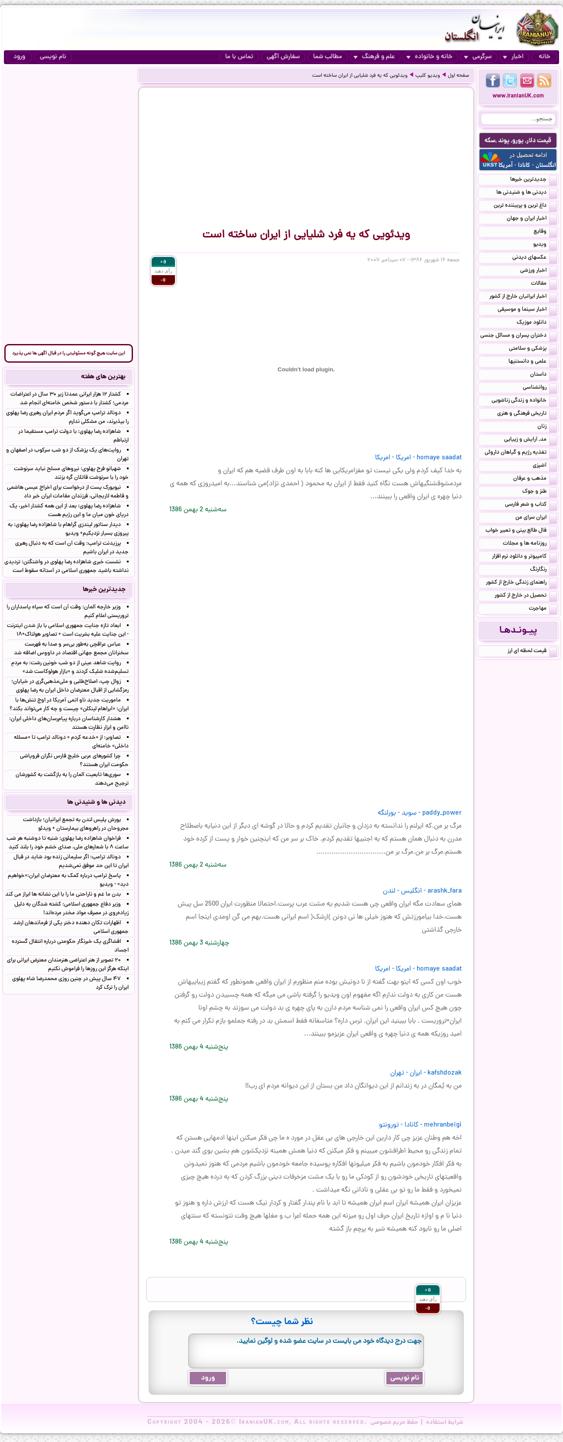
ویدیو (545, 245)
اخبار (513, 57)
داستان (543, 375)
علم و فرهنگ (374, 57)
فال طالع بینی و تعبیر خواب (521, 531)
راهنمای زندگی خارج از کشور (521, 583)
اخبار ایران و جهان (532, 219)
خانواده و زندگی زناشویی (524, 401)
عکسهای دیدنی (534, 258)
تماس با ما (239, 57)
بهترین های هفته (103, 377)
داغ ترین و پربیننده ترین (525, 206)
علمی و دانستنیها (532, 362)
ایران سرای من (536, 518)
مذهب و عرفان (535, 479)
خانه (544, 57)
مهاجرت (543, 609)
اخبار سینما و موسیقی (527, 310)
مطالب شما (327, 57)
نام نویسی (53, 57)
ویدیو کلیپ (427, 76)
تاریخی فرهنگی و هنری (527, 414)
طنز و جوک (539, 492)
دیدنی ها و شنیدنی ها (526, 193)
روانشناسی (540, 388)
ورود (19, 57)
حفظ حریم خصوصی (394, 1422)
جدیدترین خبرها (533, 180)
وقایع (545, 232)
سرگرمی (478, 57)
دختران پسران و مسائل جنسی (518, 336)
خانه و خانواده (429, 57)
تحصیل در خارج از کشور (526, 596)
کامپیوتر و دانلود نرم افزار (524, 557)
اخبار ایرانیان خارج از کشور (523, 297)
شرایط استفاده (444, 1422)
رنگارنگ (543, 570)
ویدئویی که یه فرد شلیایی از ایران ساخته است (360, 76)
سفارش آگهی (283, 57)
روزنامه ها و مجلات (530, 544)
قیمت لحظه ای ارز (532, 651)
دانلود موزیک (537, 323)
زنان (547, 427)
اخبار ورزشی (538, 271)
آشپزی (545, 466)
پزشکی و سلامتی (533, 349)
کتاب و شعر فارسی (531, 505)
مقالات (544, 284)
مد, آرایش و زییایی (530, 440)
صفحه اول (458, 76)
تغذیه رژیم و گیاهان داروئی (521, 453)
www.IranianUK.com (518, 96)
